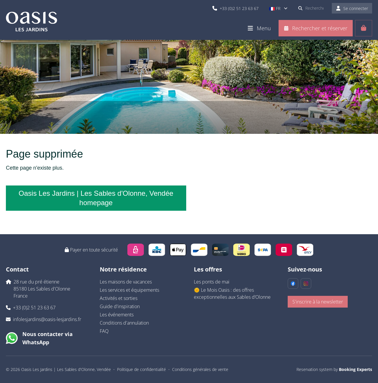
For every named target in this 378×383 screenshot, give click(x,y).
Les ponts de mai (211, 282)
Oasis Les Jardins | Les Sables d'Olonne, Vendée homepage (96, 198)
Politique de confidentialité (141, 369)
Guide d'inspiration (120, 306)
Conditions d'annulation (124, 323)
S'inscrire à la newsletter (317, 301)
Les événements (117, 314)
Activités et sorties (118, 298)
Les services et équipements (129, 290)
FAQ (104, 331)
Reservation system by (334, 369)
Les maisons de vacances (126, 282)
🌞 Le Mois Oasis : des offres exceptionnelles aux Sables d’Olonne (232, 293)
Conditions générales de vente (200, 369)
